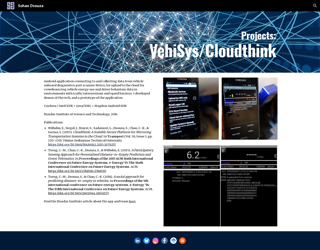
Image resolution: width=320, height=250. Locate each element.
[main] (160, 42)
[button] (315, 6)
